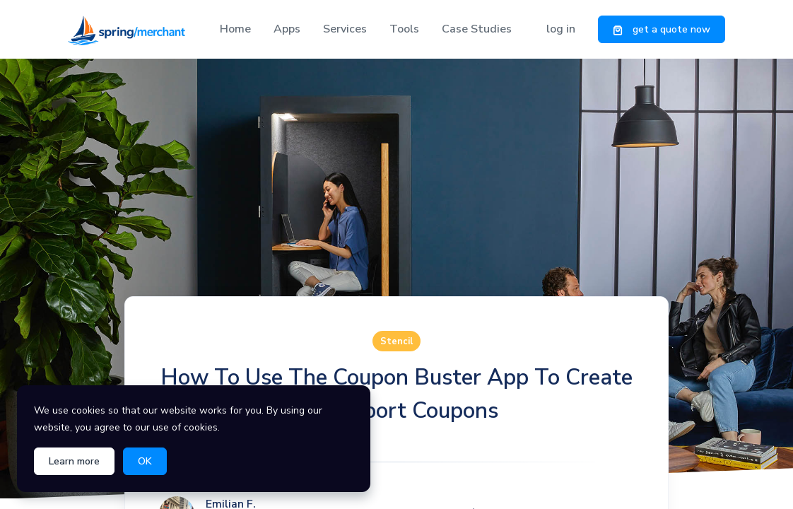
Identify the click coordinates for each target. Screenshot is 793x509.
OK (145, 461)
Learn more (74, 461)
